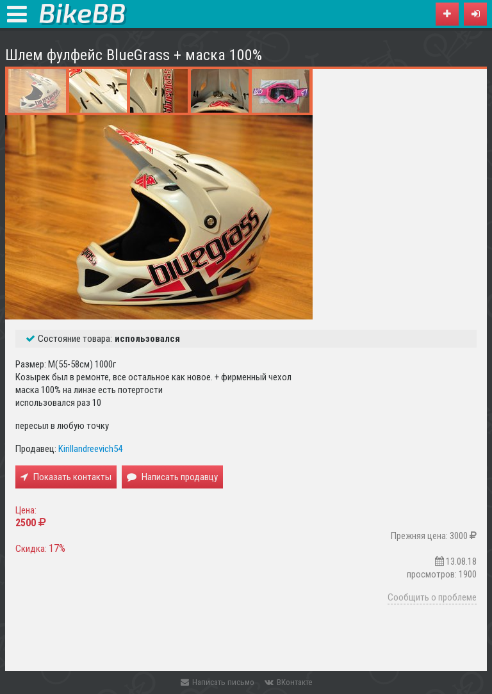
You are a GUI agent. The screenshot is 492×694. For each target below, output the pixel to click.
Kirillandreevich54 (90, 449)
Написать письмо (217, 682)
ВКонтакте (288, 682)
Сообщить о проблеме (432, 597)
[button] (475, 14)
